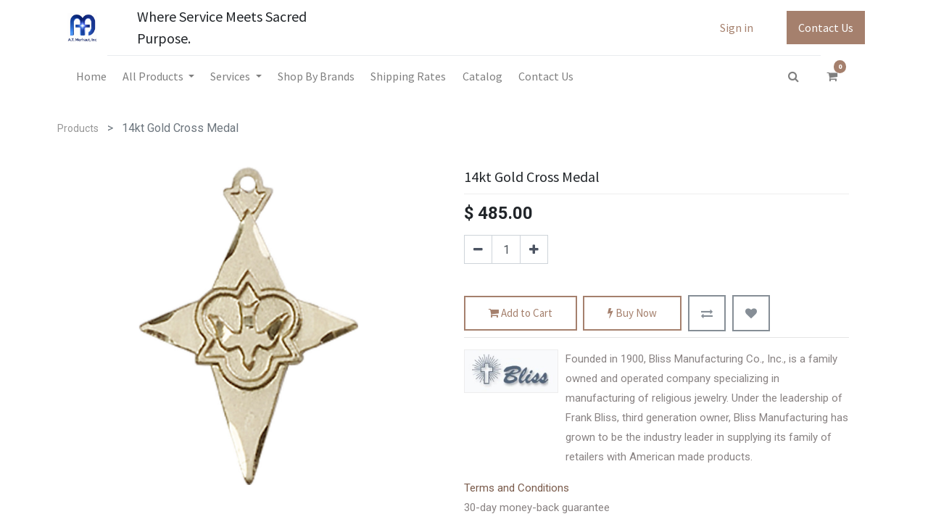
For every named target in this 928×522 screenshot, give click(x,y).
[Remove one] (478, 249)
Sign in (736, 27)
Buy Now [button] (632, 313)
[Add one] (534, 249)
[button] (707, 313)
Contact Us (825, 27)
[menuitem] (90, 76)
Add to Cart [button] (520, 313)
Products (78, 128)
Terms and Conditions (516, 487)
